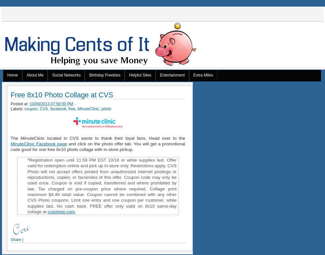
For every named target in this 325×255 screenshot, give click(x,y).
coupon (31, 109)
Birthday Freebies (104, 75)
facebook (58, 109)
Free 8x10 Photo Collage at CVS (62, 95)
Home (12, 75)
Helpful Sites (140, 75)
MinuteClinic (88, 109)
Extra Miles (203, 75)
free (72, 109)
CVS (44, 109)
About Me (35, 75)
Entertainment (172, 75)
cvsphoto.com (61, 211)
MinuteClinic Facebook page (39, 143)
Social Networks (66, 75)
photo (106, 109)
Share (16, 239)
